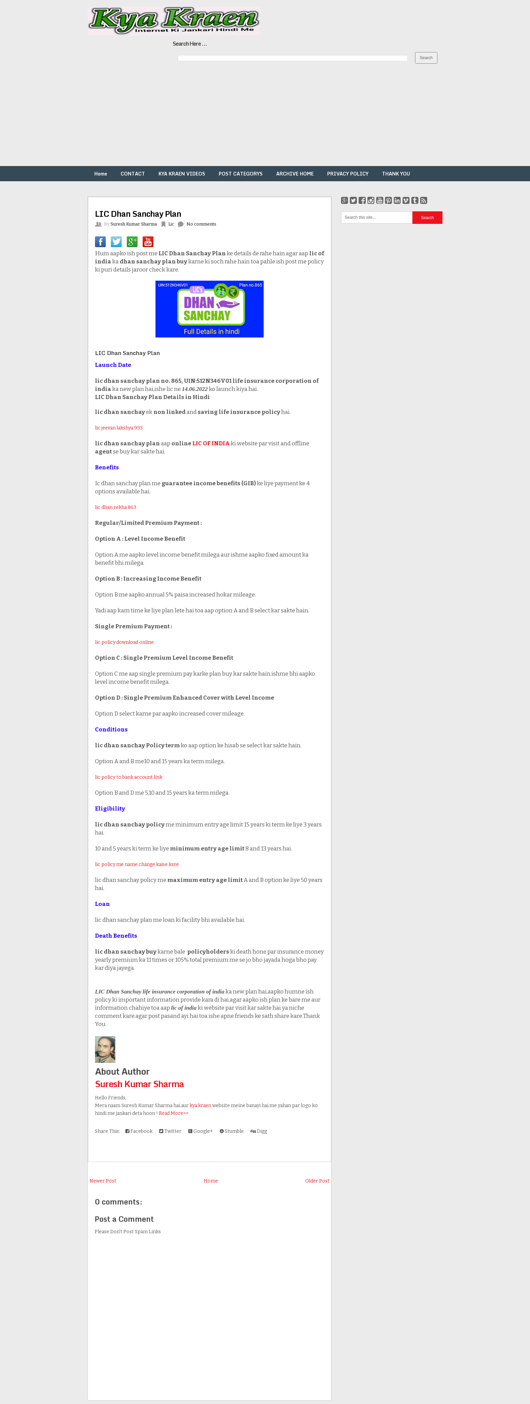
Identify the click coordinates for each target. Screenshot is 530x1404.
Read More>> (174, 1113)
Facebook (138, 1131)
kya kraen (200, 1105)
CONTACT (133, 174)
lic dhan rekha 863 (115, 507)
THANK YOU (396, 174)
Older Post (317, 1181)
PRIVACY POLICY (347, 174)
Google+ (200, 1131)
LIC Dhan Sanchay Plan (138, 213)
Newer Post (103, 1181)
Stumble (232, 1131)
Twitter (170, 1131)
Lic (171, 224)
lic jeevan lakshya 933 (119, 428)
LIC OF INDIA (211, 443)
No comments (201, 224)
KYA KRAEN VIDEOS (182, 174)
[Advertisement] (203, 118)
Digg (258, 1131)
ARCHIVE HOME (295, 174)
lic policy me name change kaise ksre (137, 864)
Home (100, 174)
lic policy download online (124, 642)
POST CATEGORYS (241, 174)
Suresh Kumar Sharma (139, 1084)
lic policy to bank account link (128, 777)
